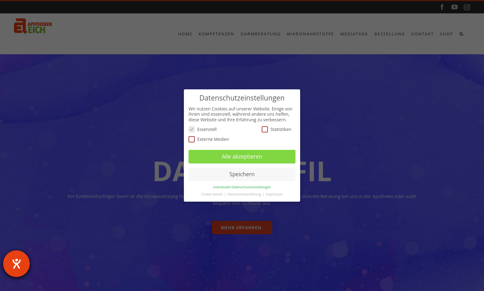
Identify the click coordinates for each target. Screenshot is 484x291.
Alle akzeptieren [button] (242, 156)
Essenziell (203, 129)
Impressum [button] (274, 194)
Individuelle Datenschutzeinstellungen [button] (242, 187)
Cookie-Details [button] (212, 194)
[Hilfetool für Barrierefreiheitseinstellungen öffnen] (16, 263)
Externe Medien (209, 139)
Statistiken (276, 129)
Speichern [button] (242, 174)
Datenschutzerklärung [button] (245, 194)
